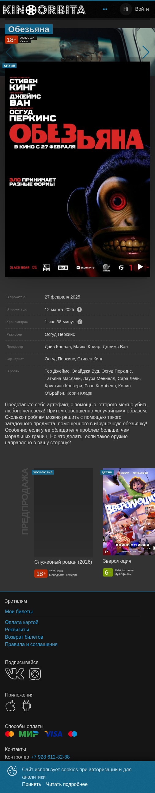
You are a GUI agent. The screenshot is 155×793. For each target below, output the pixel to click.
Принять (31, 784)
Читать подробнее (67, 784)
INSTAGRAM (35, 674)
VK (14, 673)
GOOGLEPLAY (26, 705)
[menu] (100, 9)
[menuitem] (105, 9)
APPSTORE (10, 705)
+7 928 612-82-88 (50, 757)
